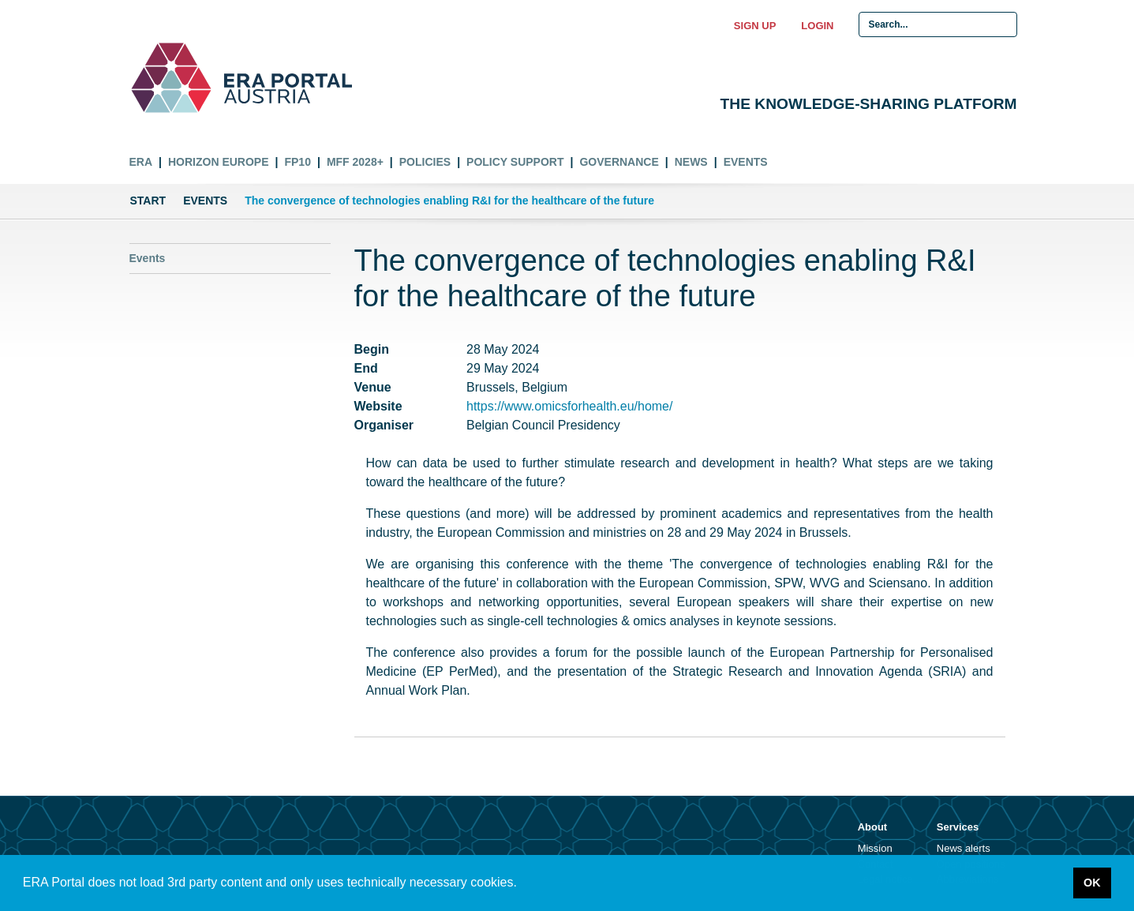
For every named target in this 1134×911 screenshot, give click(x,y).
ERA (141, 162)
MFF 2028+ (355, 162)
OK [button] (1092, 882)
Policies (425, 162)
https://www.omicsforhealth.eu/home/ (569, 406)
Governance (618, 162)
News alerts (963, 848)
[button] (522, 884)
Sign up (755, 26)
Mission (875, 848)
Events (746, 162)
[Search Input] (938, 24)
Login (817, 26)
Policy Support (514, 162)
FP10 (297, 162)
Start (148, 200)
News (691, 162)
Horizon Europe (218, 162)
